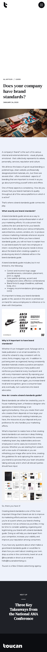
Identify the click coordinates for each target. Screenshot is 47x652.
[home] (4, 5)
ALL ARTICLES (8, 79)
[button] (40, 5)
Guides (18, 79)
